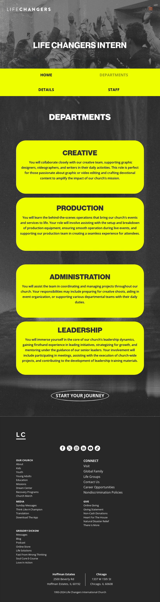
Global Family (93, 471)
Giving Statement (93, 509)
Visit (86, 466)
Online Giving (91, 505)
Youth (19, 472)
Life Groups (91, 477)
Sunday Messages (26, 505)
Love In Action (24, 562)
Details (46, 89)
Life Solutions (24, 550)
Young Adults (23, 476)
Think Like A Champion (29, 509)
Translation (22, 513)
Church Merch (24, 496)
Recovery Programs (27, 492)
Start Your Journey (80, 395)
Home (46, 74)
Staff (114, 89)
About (19, 464)
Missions (21, 484)
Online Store (23, 546)
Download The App (27, 517)
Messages (21, 534)
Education (22, 480)
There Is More (91, 525)
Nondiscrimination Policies (103, 492)
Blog (18, 538)
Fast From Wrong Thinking (31, 554)
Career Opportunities (99, 487)
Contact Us (91, 482)
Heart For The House (95, 517)
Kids (18, 468)
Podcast (20, 542)
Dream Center (24, 488)
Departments (114, 74)
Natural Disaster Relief (96, 521)
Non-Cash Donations (95, 513)
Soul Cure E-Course (27, 558)
